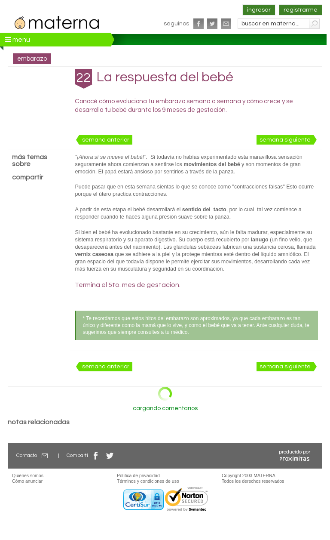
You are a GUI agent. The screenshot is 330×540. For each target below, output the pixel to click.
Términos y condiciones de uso (148, 481)
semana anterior (105, 140)
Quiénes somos (27, 475)
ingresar (259, 10)
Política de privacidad (138, 475)
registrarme (301, 10)
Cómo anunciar (27, 481)
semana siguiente (285, 140)
